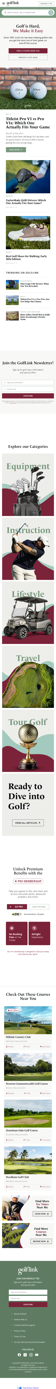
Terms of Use (18, 1336)
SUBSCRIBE (28, 396)
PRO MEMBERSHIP (29, 881)
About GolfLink (18, 1314)
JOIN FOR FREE (39, 906)
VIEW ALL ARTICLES (28, 822)
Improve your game (28, 57)
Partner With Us (19, 1319)
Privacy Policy (13, 403)
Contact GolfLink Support (23, 1325)
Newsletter (46, 3)
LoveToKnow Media (37, 1363)
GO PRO (19, 906)
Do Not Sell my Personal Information (28, 1342)
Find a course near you (28, 51)
